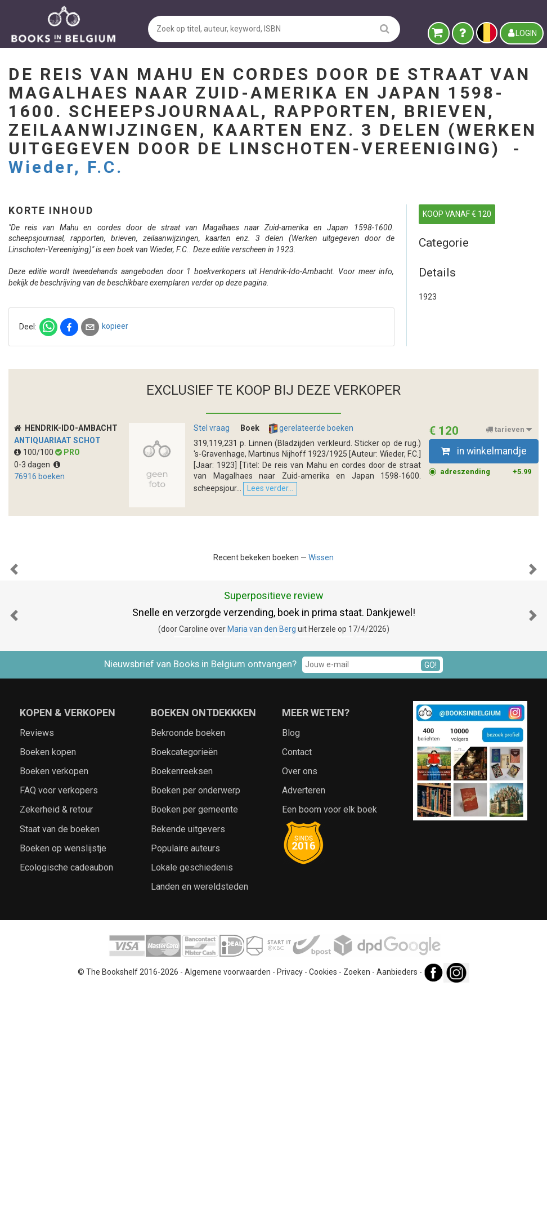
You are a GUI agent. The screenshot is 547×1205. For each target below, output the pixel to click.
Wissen (321, 658)
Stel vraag (212, 528)
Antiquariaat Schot (57, 540)
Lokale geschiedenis (192, 1080)
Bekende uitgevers (188, 1042)
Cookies (323, 1185)
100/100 (34, 552)
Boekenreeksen (182, 984)
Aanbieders (397, 1185)
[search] (384, 28)
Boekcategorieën (184, 965)
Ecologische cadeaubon (66, 1080)
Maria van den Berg (261, 842)
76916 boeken (39, 577)
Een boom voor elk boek (329, 1022)
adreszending (486, 573)
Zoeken (356, 1185)
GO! (430, 877)
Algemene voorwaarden (228, 1185)
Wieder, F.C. (65, 167)
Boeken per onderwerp (195, 1003)
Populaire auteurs (185, 1061)
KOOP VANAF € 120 (457, 213)
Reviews (37, 946)
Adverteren (303, 1003)
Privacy (290, 1185)
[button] (14, 726)
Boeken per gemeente (194, 1022)
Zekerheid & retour (56, 1022)
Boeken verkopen (54, 984)
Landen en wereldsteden (199, 1100)
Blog (291, 946)
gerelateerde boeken (311, 529)
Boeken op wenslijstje (63, 1061)
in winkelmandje (484, 551)
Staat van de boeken (60, 1042)
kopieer (302, 370)
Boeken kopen (48, 965)
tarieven (509, 530)
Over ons (299, 984)
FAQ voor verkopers (59, 1003)
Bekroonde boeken (188, 946)
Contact (297, 965)
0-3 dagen (37, 565)
